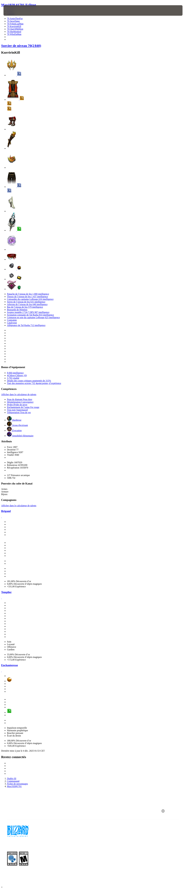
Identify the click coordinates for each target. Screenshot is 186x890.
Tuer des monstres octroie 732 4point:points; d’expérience (34, 383)
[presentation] (12, 10)
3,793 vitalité (13, 378)
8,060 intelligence (15, 373)
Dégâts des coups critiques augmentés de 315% (29, 380)
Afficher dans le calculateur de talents (18, 394)
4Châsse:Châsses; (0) (17, 375)
